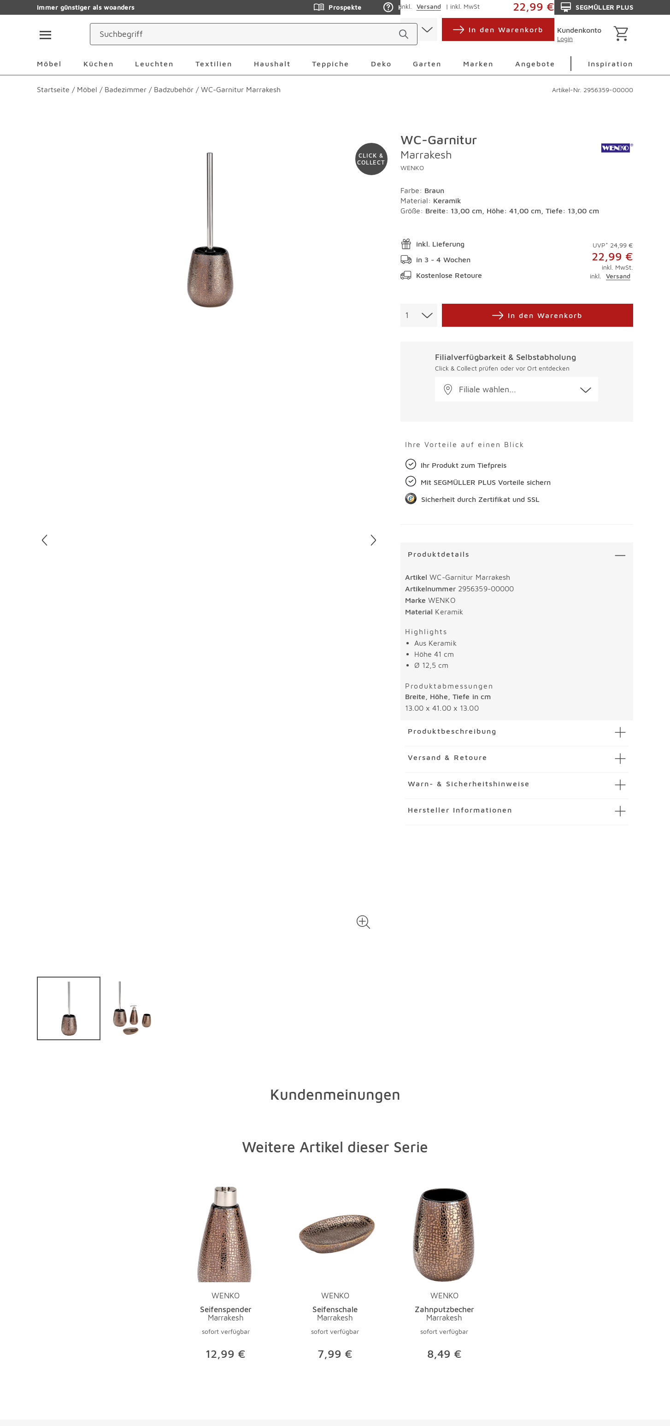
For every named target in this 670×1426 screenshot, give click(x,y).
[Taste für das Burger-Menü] (42, 34)
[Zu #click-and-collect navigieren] (371, 159)
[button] (363, 922)
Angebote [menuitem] (535, 63)
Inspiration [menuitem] (610, 63)
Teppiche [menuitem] (330, 63)
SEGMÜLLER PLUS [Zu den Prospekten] (597, 7)
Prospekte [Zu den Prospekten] (337, 7)
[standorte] (481, 34)
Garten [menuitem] (427, 63)
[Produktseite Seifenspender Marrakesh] (225, 1278)
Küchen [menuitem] (98, 63)
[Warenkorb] (622, 34)
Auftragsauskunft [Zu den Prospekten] (504, 7)
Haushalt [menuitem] (272, 63)
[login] (572, 34)
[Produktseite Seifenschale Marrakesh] (334, 1278)
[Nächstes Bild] (373, 540)
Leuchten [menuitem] (154, 63)
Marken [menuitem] (478, 63)
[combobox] (418, 315)
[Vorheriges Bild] (44, 540)
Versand (618, 276)
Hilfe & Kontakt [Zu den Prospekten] (415, 7)
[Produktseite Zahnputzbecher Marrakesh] (444, 1278)
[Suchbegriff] (298, 34)
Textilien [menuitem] (213, 63)
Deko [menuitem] (381, 63)
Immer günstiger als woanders (86, 7)
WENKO (412, 167)
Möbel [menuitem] (49, 63)
